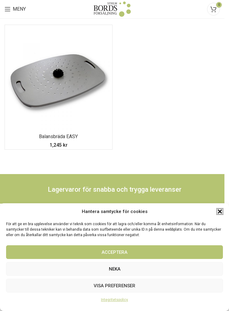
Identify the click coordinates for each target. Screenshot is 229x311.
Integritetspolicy (114, 300)
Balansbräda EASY (58, 136)
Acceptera (114, 252)
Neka (114, 269)
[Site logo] (112, 9)
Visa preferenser (114, 285)
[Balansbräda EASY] (58, 78)
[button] (220, 211)
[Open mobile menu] (15, 9)
